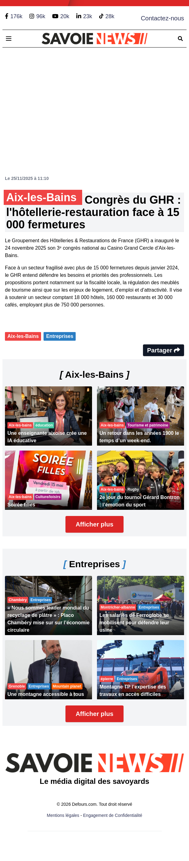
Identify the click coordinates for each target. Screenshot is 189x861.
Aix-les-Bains (23, 336)
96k (40, 16)
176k (16, 16)
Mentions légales (63, 815)
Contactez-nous (162, 18)
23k (87, 16)
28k (109, 16)
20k (64, 16)
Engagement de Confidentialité (112, 815)
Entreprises (59, 336)
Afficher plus (94, 524)
